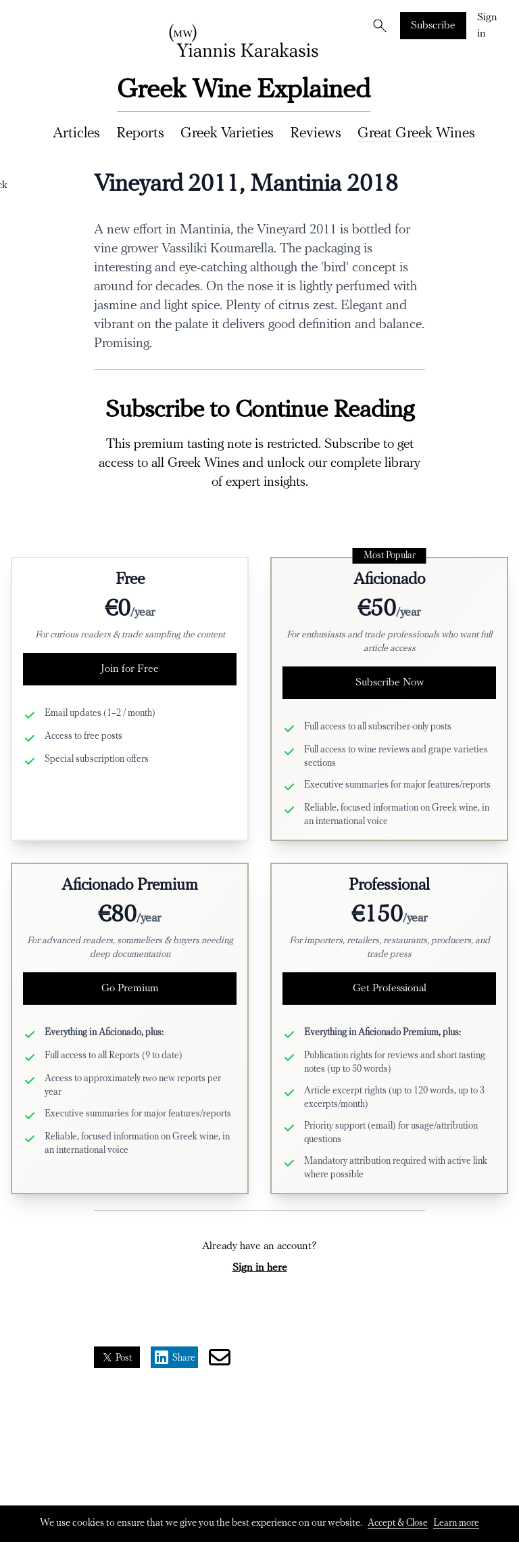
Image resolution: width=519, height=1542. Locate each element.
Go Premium (130, 988)
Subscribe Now (389, 682)
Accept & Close (398, 1523)
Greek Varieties (227, 133)
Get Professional (389, 988)
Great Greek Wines (416, 133)
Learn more (456, 1523)
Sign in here (259, 1268)
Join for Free (130, 669)
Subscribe (433, 25)
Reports (140, 133)
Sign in (487, 25)
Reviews (315, 133)
